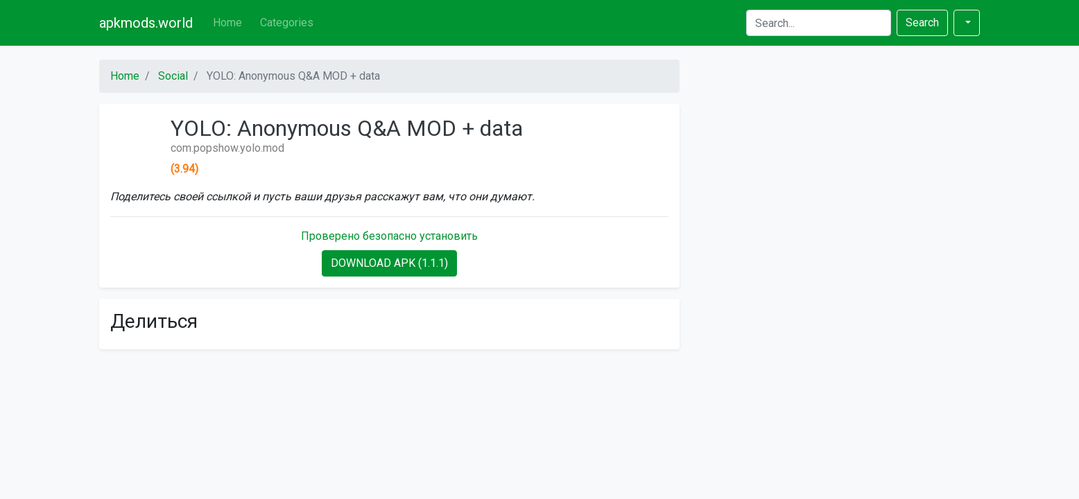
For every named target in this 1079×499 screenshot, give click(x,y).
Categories (286, 22)
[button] (966, 23)
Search (922, 22)
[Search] (818, 23)
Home (227, 22)
